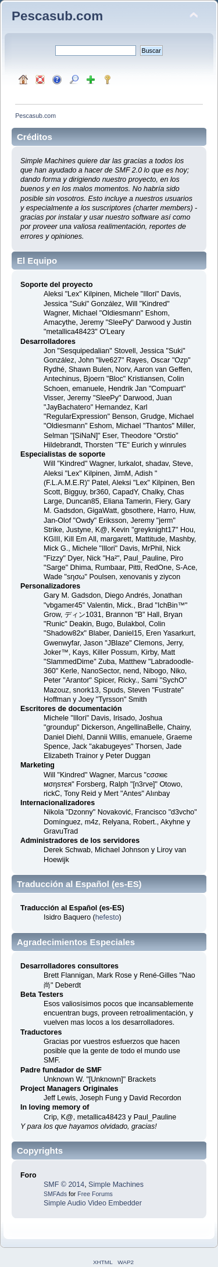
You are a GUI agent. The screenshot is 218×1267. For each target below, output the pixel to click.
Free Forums (95, 1193)
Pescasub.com (57, 16)
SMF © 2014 (64, 1184)
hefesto (107, 917)
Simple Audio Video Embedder (93, 1203)
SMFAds (55, 1193)
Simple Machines (116, 1184)
